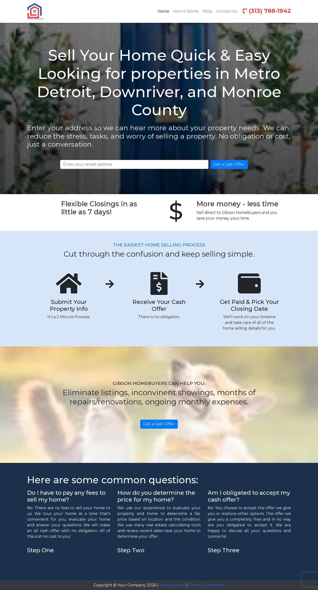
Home (164, 11)
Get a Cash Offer (229, 164)
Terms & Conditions (206, 585)
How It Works (186, 11)
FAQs (207, 11)
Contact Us (226, 11)
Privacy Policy (172, 585)
